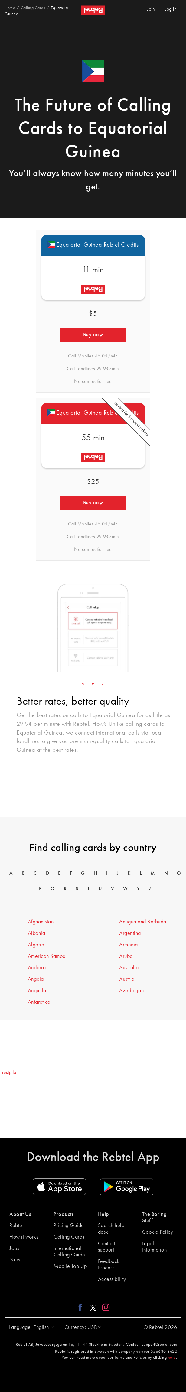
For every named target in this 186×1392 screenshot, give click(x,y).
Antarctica (39, 1002)
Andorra (37, 968)
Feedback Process (109, 1265)
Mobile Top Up (70, 1266)
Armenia (128, 945)
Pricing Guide (69, 1225)
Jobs (14, 1248)
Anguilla (37, 990)
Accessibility (112, 1279)
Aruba (126, 956)
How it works (23, 1237)
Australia (129, 968)
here (172, 1357)
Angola (36, 979)
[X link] (93, 1307)
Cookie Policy (157, 1232)
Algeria (36, 945)
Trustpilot (8, 1072)
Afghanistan (41, 922)
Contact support (107, 1247)
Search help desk (111, 1229)
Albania (36, 933)
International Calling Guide (69, 1252)
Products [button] (63, 1214)
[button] (30, 1327)
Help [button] (103, 1214)
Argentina (130, 933)
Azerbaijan (131, 990)
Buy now (93, 335)
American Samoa (47, 956)
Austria (127, 979)
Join (151, 9)
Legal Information (154, 1247)
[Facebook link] (82, 1307)
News (15, 1259)
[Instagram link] (104, 1307)
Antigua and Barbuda (142, 922)
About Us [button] (20, 1214)
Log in (171, 9)
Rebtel (16, 1225)
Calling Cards (69, 1237)
